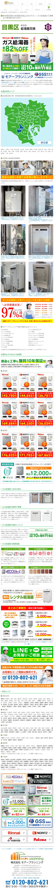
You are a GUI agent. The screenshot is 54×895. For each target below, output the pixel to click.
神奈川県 (6, 696)
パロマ (27, 9)
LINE (21, 82)
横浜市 (2, 698)
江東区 (43, 712)
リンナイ (5, 9)
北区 (34, 714)
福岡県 (5, 743)
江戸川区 (11, 716)
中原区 (15, 702)
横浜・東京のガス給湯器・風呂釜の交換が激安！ (27, 878)
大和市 (32, 702)
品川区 (47, 712)
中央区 (15, 712)
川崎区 (49, 700)
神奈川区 (25, 698)
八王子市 (23, 716)
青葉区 (7, 698)
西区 (19, 700)
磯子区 (19, 698)
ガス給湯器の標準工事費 (11, 507)
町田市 (18, 716)
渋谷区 (16, 714)
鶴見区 (11, 700)
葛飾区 (6, 716)
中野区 (21, 714)
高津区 (5, 702)
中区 (15, 700)
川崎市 (39, 700)
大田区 (5, 714)
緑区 (30, 700)
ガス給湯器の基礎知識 (10, 544)
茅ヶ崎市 (10, 704)
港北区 (40, 698)
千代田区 (9, 712)
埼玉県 (5, 725)
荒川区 (39, 714)
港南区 (35, 698)
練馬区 (48, 714)
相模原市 (26, 702)
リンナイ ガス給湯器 (6, 848)
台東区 (33, 712)
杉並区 (25, 714)
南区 (33, 700)
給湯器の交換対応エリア (14, 12)
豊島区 (30, 714)
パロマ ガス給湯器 (27, 848)
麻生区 (44, 700)
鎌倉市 (46, 704)
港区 (19, 712)
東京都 (21, 12)
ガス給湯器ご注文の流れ (11, 489)
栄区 (44, 698)
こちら (29, 753)
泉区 (15, 698)
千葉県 (5, 735)
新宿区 (23, 712)
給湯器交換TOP (4, 12)
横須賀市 (9, 706)
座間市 (37, 702)
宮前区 (20, 702)
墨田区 (38, 712)
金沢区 (30, 698)
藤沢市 (46, 702)
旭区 (12, 698)
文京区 (28, 712)
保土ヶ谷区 (24, 700)
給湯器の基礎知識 (49, 848)
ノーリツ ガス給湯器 (16, 848)
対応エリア (38, 9)
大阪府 (5, 757)
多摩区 (10, 702)
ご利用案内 (48, 9)
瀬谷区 (48, 698)
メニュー (49, 3)
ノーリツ (16, 9)
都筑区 (6, 700)
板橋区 (44, 714)
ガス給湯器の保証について (12, 525)
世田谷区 (10, 714)
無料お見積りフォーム (8, 82)
